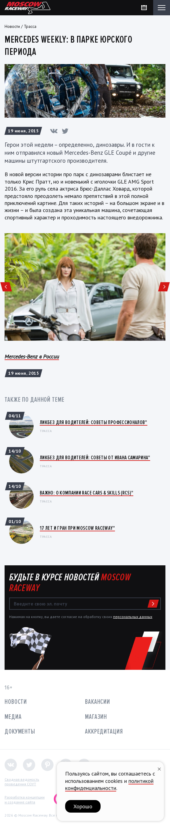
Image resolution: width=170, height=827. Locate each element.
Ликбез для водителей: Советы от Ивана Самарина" (95, 457)
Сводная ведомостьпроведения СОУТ (22, 782)
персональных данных (132, 616)
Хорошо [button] (82, 806)
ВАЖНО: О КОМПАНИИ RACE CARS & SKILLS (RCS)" (86, 492)
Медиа (13, 717)
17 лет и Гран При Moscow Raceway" (77, 528)
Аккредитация (104, 731)
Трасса (30, 26)
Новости (12, 26)
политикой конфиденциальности (109, 784)
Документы (20, 731)
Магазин (96, 717)
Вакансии (97, 702)
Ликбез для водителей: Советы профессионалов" (93, 422)
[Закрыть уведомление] (159, 768)
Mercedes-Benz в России (32, 356)
